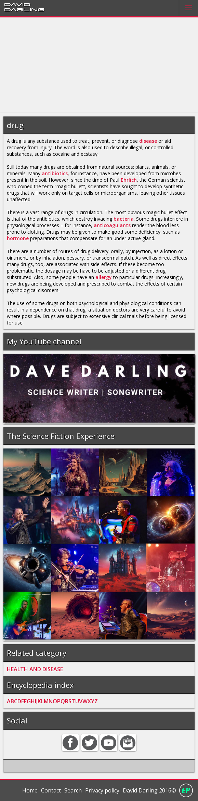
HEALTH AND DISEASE (35, 669)
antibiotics (55, 173)
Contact (51, 790)
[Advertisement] (99, 65)
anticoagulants (112, 225)
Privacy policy (102, 790)
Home (30, 790)
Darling (24, 9)
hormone (18, 238)
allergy (103, 277)
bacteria (124, 219)
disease (148, 141)
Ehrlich (129, 180)
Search (73, 790)
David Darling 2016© (149, 790)
